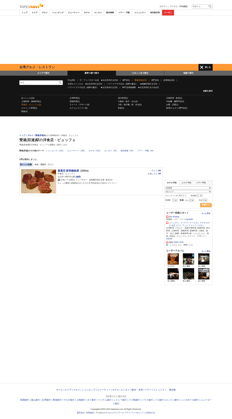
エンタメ (98, 12)
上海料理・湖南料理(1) (31, 101)
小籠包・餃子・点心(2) (128, 101)
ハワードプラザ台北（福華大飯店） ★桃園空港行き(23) (132, 84)
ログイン (163, 6)
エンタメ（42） (111, 151)
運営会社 (81, 413)
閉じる (208, 67)
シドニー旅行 (120, 400)
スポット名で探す (140, 73)
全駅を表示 (208, 91)
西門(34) (155, 80)
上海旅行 (80, 400)
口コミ (51, 164)
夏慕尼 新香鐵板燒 (68, 170)
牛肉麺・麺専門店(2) (175, 101)
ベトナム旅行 (104, 400)
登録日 (43, 164)
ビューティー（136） (76, 151)
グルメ (45, 12)
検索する (206, 205)
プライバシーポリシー (134, 413)
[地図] (78, 177)
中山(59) (71, 80)
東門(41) (126, 80)
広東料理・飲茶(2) (174, 98)
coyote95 (189, 219)
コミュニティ (140, 12)
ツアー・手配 (124, 12)
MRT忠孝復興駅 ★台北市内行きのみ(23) (140, 87)
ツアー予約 (201, 183)
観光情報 (110, 12)
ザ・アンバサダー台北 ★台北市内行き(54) (99, 80)
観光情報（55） (127, 151)
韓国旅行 (24, 400)
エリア (35, 12)
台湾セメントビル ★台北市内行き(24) (85, 84)
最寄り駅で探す (92, 73)
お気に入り (154, 174)
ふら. (191, 245)
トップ (24, 12)
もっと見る (206, 213)
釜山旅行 (35, 400)
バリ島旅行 (134, 400)
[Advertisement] (116, 39)
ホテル (87, 12)
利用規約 (90, 413)
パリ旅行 (159, 400)
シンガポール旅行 (190, 400)
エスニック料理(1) (29, 108)
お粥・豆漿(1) (172, 105)
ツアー (148, 389)
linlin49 (169, 239)
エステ (113, 413)
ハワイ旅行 (147, 400)
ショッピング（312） (55, 151)
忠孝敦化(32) (168, 80)
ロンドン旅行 (172, 400)
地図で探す (188, 73)
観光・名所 (137, 389)
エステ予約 (186, 183)
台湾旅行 (46, 400)
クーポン (168, 12)
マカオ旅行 (69, 400)
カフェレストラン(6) (78, 108)
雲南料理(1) (75, 101)
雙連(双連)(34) (140, 80)
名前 (36, 164)
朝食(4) (24, 111)
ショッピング (58, 12)
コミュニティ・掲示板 (164, 389)
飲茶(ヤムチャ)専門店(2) (176, 108)
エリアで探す (43, 73)
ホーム (59, 389)
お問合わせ (150, 413)
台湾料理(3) (75, 98)
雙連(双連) (39, 135)
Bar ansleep (174, 217)
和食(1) (121, 108)
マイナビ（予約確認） (179, 6)
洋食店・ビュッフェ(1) (31, 105)
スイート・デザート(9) (79, 105)
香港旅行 (57, 400)
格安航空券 (155, 12)
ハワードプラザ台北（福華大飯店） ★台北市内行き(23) (92, 87)
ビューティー (74, 12)
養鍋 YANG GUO (176, 242)
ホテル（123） (95, 151)
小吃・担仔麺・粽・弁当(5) (130, 105)
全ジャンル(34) (27, 98)
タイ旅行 (91, 400)
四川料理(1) (123, 98)
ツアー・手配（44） (146, 151)
